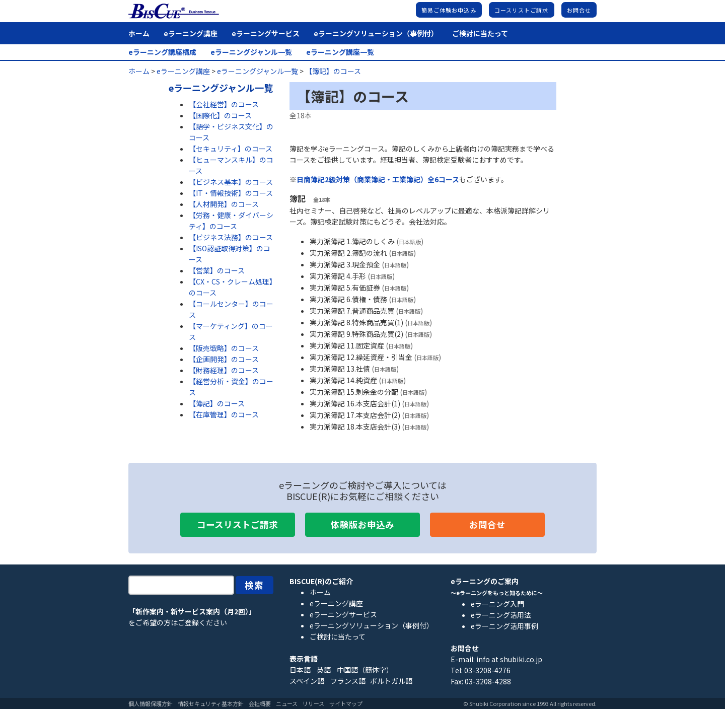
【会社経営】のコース (224, 104)
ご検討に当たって (480, 33)
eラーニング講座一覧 (340, 52)
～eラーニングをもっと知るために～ (497, 593)
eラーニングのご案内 (485, 581)
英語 (324, 670)
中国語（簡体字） (365, 670)
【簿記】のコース (217, 403)
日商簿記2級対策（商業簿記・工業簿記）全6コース (378, 179)
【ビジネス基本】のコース (231, 182)
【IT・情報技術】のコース (231, 193)
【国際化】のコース (220, 115)
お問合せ (579, 10)
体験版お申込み (362, 524)
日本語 (300, 670)
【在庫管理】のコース (224, 414)
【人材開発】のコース (224, 204)
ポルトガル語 (391, 681)
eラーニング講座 (191, 33)
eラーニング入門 (497, 604)
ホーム (139, 33)
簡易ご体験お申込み (448, 10)
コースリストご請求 (521, 10)
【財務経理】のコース (224, 370)
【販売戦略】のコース (224, 348)
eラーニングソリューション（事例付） (376, 33)
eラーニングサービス (266, 33)
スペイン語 (306, 681)
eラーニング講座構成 (162, 52)
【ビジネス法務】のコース (231, 237)
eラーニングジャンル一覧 (251, 52)
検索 (255, 585)
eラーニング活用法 (501, 615)
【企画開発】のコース (224, 359)
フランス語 (348, 681)
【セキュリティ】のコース (230, 149)
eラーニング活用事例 (504, 626)
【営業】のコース (217, 270)
